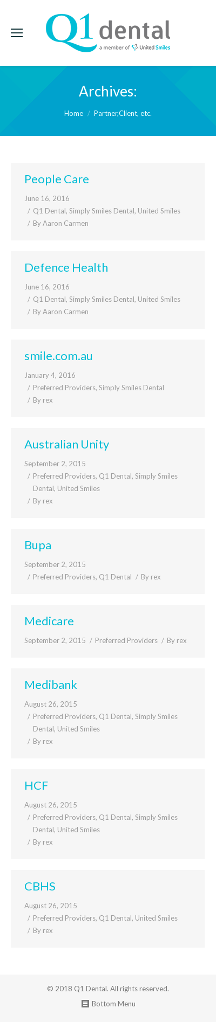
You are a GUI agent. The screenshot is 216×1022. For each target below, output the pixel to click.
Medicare (49, 620)
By (61, 223)
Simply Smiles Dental (101, 210)
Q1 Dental (49, 210)
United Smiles (159, 210)
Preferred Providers (64, 387)
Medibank (50, 684)
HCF (36, 785)
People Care (56, 178)
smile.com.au (58, 355)
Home (73, 113)
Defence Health (66, 267)
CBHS (40, 886)
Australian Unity (66, 444)
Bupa (37, 544)
